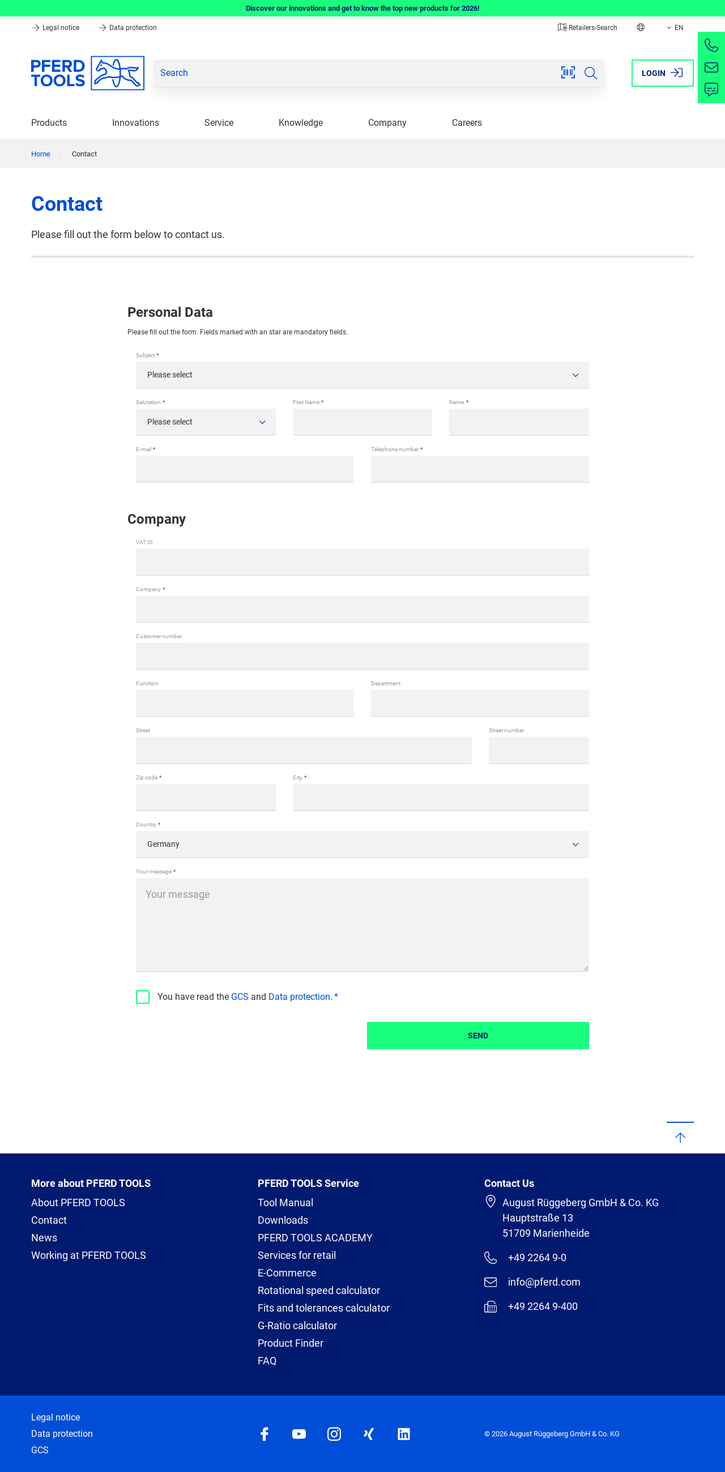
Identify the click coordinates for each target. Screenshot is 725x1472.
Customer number (159, 636)
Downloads (283, 1220)
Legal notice (56, 28)
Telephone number (395, 449)
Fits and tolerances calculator (324, 1308)
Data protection (127, 28)
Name (456, 402)
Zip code (146, 777)
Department (385, 683)
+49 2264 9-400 (531, 1306)
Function (147, 683)
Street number (506, 730)
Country (146, 824)
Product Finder (290, 1343)
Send (478, 1035)
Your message (154, 871)
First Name (306, 402)
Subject (145, 355)
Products (49, 122)
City (297, 777)
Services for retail (297, 1255)
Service (218, 122)
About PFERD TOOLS (78, 1202)
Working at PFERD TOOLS (88, 1255)
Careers (467, 122)
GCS (240, 996)
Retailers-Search (587, 28)
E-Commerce (287, 1273)
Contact (49, 1220)
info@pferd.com (532, 1282)
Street (143, 730)
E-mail (143, 449)
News (44, 1238)
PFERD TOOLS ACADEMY (315, 1238)
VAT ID (144, 542)
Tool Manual (285, 1202)
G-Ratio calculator (297, 1325)
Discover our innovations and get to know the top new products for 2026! (363, 8)
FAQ (267, 1361)
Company (387, 122)
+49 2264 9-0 (525, 1258)
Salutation (148, 402)
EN (674, 27)
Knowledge (301, 122)
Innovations (135, 122)
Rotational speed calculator (319, 1290)
